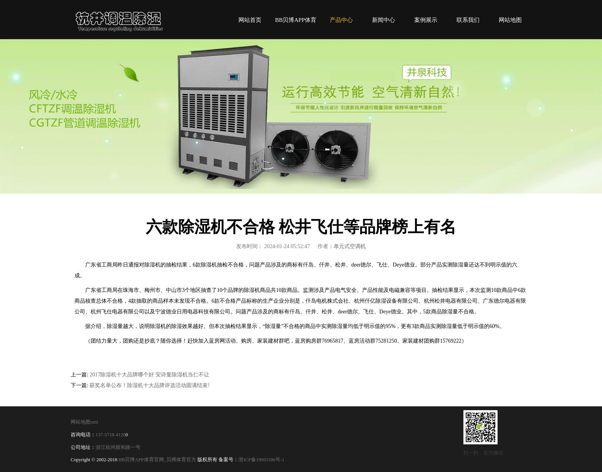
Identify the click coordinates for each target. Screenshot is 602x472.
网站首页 (249, 20)
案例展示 (425, 20)
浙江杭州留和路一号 (118, 447)
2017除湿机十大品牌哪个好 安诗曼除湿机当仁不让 (149, 375)
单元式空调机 (350, 246)
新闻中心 (383, 20)
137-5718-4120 (111, 434)
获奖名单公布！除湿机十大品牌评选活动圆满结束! (149, 385)
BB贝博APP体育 (121, 19)
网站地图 (510, 20)
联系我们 (468, 20)
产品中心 (341, 20)
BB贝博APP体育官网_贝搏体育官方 (157, 459)
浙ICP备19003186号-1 (261, 459)
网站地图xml (84, 422)
